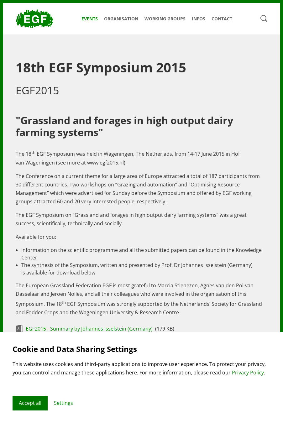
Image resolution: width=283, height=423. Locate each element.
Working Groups (165, 19)
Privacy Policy (248, 372)
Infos (198, 19)
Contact (222, 19)
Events (89, 19)
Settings (63, 403)
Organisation (121, 19)
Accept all (30, 403)
